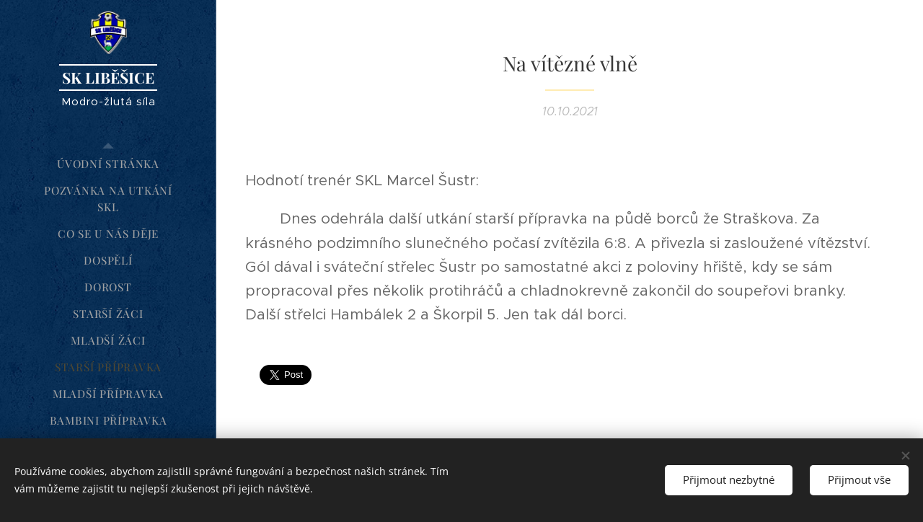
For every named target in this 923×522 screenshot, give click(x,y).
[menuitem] (108, 164)
